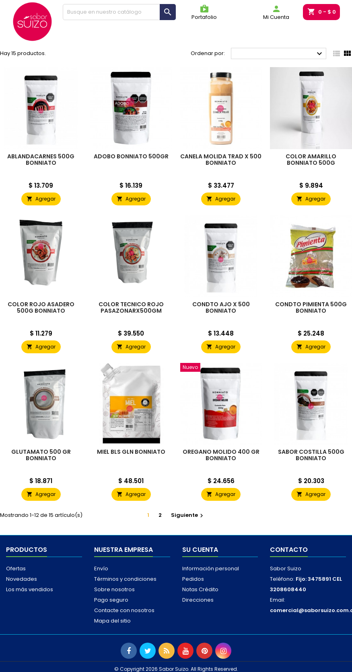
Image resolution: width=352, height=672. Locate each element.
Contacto (289, 549)
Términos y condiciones (125, 579)
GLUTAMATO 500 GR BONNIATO (41, 455)
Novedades (21, 579)
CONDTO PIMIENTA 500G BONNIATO (311, 307)
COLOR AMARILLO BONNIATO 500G (311, 159)
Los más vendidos (29, 589)
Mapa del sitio (112, 621)
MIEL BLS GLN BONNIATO (131, 452)
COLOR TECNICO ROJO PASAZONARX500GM (131, 307)
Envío (101, 568)
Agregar (41, 198)
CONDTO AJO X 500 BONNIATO (221, 307)
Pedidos (193, 579)
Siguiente (188, 515)
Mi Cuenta (276, 12)
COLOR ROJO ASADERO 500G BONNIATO (41, 307)
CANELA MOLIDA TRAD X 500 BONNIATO (220, 159)
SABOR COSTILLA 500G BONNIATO (311, 455)
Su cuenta (200, 549)
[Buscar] (119, 12)
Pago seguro (111, 600)
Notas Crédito (200, 589)
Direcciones (198, 600)
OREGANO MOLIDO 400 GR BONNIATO (221, 455)
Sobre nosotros (114, 589)
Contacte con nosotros (124, 610)
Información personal (210, 568)
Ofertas (16, 568)
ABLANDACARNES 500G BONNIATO (40, 159)
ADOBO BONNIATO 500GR (131, 156)
